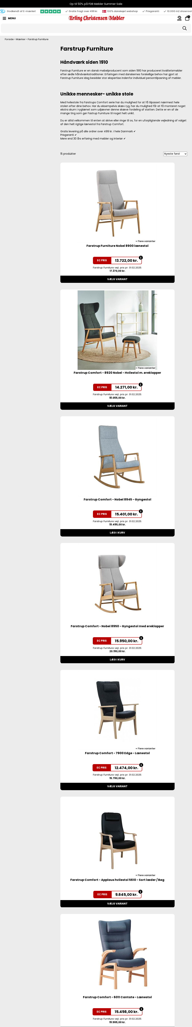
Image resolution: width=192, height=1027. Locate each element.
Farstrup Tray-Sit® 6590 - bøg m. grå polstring (156, 782)
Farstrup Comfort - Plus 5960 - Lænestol (156, 671)
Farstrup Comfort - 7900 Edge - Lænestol (91, 451)
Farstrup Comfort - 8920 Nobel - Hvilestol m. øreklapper (156, 231)
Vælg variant (91, 262)
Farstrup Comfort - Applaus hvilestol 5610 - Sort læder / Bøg (156, 451)
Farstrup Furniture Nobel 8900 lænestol (91, 231)
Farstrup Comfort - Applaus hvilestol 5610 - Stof (92, 1002)
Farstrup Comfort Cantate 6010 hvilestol (92, 892)
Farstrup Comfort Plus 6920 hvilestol (156, 890)
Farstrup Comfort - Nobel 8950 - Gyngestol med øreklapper (156, 341)
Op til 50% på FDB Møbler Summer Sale (96, 4)
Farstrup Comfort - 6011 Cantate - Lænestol (91, 561)
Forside (9, 39)
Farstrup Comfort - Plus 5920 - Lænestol (156, 561)
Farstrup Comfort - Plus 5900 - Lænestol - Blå (92, 782)
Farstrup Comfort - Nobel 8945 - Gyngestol (91, 341)
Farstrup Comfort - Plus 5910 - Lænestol (91, 671)
